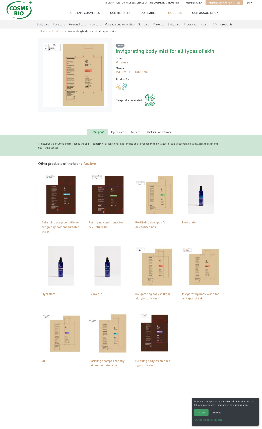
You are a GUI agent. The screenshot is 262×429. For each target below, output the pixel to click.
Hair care (95, 24)
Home (43, 31)
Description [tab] (97, 132)
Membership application (224, 2)
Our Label (148, 13)
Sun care (143, 24)
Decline (217, 412)
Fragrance (190, 24)
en (248, 2)
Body (120, 45)
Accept (201, 412)
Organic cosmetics (85, 13)
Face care (59, 24)
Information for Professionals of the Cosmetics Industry (141, 2)
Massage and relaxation (120, 24)
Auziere (89, 163)
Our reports (120, 13)
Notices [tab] (135, 132)
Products (174, 13)
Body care (42, 24)
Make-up (158, 24)
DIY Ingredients (222, 24)
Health (205, 24)
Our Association (205, 13)
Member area (194, 2)
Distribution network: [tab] (159, 132)
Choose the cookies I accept (208, 419)
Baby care (173, 24)
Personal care (77, 24)
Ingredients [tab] (117, 132)
